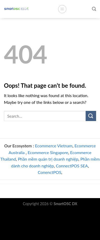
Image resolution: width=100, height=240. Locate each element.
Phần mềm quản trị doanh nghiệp (48, 158)
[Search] (94, 9)
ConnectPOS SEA (72, 165)
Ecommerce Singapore (48, 152)
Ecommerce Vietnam (53, 145)
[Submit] (91, 116)
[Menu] (62, 9)
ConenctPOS (49, 172)
